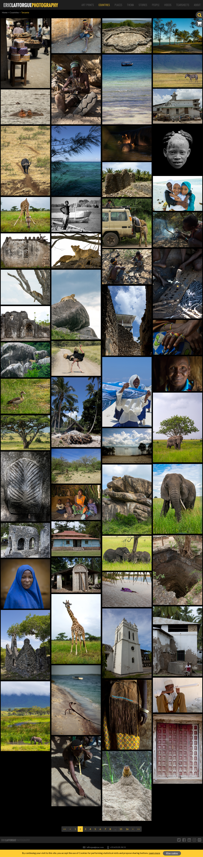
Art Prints (88, 5)
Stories (143, 5)
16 (127, 829)
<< (64, 829)
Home (4, 12)
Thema (130, 5)
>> (138, 829)
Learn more (154, 853)
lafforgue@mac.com (93, 847)
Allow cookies (172, 853)
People (156, 5)
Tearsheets (182, 5)
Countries (104, 5)
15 (121, 829)
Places (118, 5)
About (197, 5)
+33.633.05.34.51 (116, 847)
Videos (167, 5)
